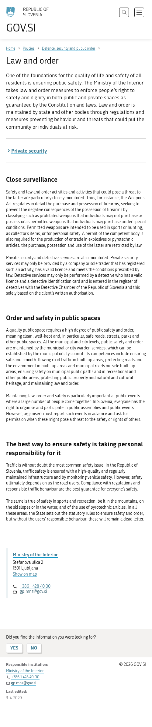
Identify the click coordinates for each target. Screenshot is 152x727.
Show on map (25, 574)
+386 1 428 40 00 (35, 586)
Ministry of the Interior (35, 554)
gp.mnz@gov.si (33, 591)
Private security (29, 150)
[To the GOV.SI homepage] (30, 20)
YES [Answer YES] (14, 648)
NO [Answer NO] (34, 648)
